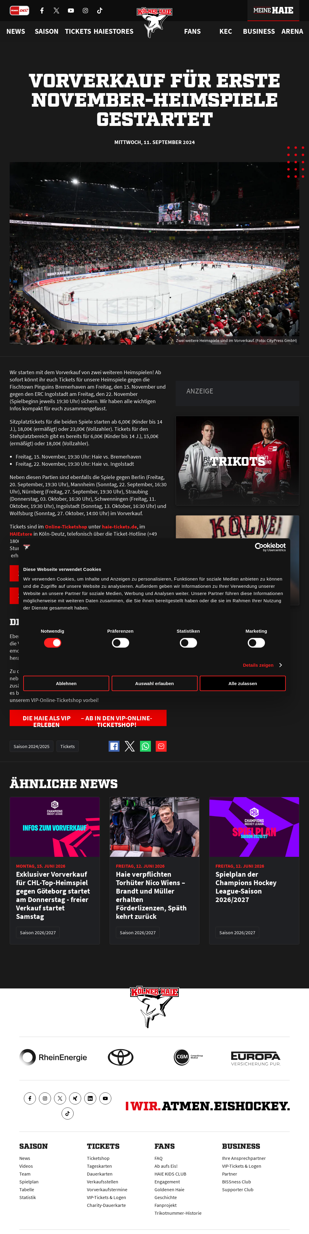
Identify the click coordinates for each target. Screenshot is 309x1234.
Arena (292, 31)
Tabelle (26, 1189)
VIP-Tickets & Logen (106, 1197)
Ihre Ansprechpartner (244, 1158)
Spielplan (29, 1182)
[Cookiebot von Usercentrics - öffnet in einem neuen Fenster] (259, 547)
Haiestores (113, 31)
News (24, 1158)
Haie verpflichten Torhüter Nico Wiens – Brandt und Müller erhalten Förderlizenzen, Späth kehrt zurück (151, 897)
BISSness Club (236, 1182)
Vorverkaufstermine (107, 1189)
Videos (26, 1166)
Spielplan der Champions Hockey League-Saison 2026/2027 (246, 888)
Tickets (78, 31)
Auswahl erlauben (154, 683)
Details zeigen (258, 665)
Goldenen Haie (169, 1189)
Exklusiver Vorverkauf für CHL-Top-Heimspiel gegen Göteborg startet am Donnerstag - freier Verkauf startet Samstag (53, 897)
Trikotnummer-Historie (178, 1213)
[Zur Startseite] (155, 25)
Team (24, 1174)
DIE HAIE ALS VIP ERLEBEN (89, 721)
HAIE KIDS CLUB (170, 1174)
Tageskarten (99, 1166)
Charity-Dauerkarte (106, 1205)
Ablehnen (66, 683)
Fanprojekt (165, 1205)
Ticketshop (98, 1158)
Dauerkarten (100, 1174)
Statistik (27, 1197)
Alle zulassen (242, 683)
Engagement (167, 1182)
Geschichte (165, 1197)
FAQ (158, 1158)
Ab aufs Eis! (166, 1166)
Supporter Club (237, 1189)
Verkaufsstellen (102, 1182)
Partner (229, 1174)
